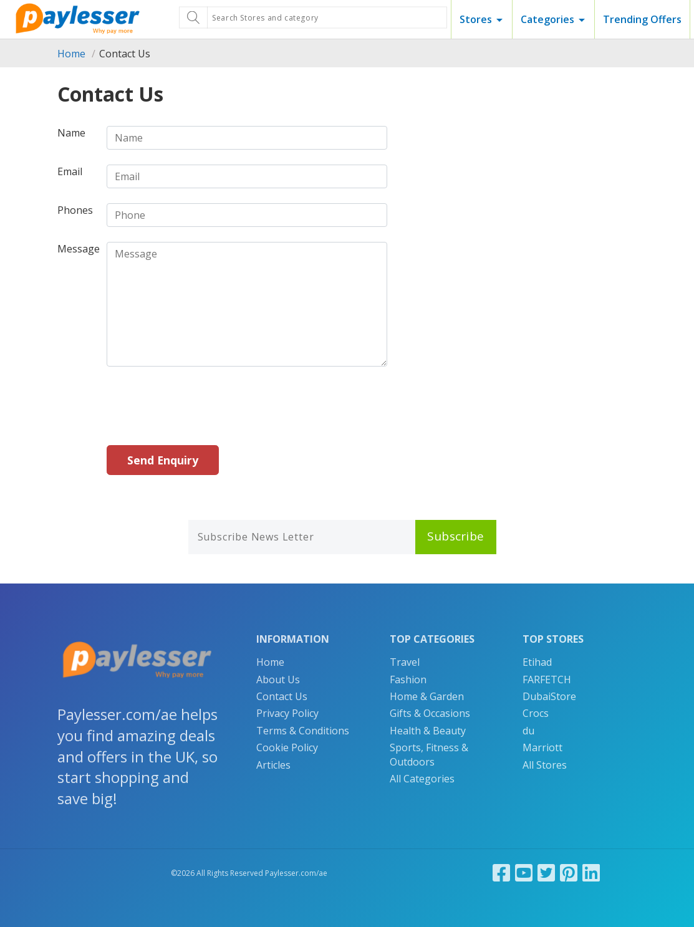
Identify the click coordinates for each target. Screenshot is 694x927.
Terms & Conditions (302, 730)
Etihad (537, 662)
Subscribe (455, 536)
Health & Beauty (428, 730)
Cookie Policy (287, 747)
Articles (273, 765)
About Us (278, 679)
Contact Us (281, 696)
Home (71, 53)
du (528, 730)
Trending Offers (642, 19)
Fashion (408, 679)
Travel (405, 662)
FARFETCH (547, 679)
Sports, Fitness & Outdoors (429, 754)
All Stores (545, 765)
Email (69, 171)
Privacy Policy (287, 713)
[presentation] (201, 406)
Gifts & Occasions (430, 713)
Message (78, 249)
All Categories (422, 778)
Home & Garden (427, 696)
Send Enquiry (162, 460)
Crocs (536, 713)
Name (71, 133)
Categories (547, 19)
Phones (75, 210)
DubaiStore (549, 696)
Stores (476, 19)
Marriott (542, 747)
